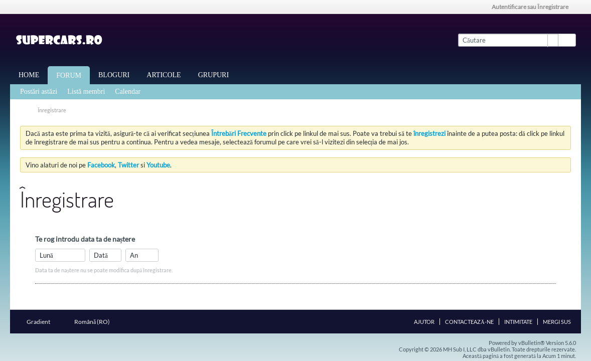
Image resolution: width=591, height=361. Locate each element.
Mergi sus (557, 321)
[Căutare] (508, 40)
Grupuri (213, 75)
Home (29, 75)
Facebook (101, 165)
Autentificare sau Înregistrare (533, 7)
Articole (163, 75)
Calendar (127, 91)
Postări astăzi (38, 91)
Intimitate (518, 321)
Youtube (158, 165)
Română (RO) (95, 321)
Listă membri (86, 91)
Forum (68, 75)
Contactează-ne (469, 321)
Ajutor (424, 321)
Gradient (41, 321)
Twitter (128, 165)
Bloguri (113, 75)
